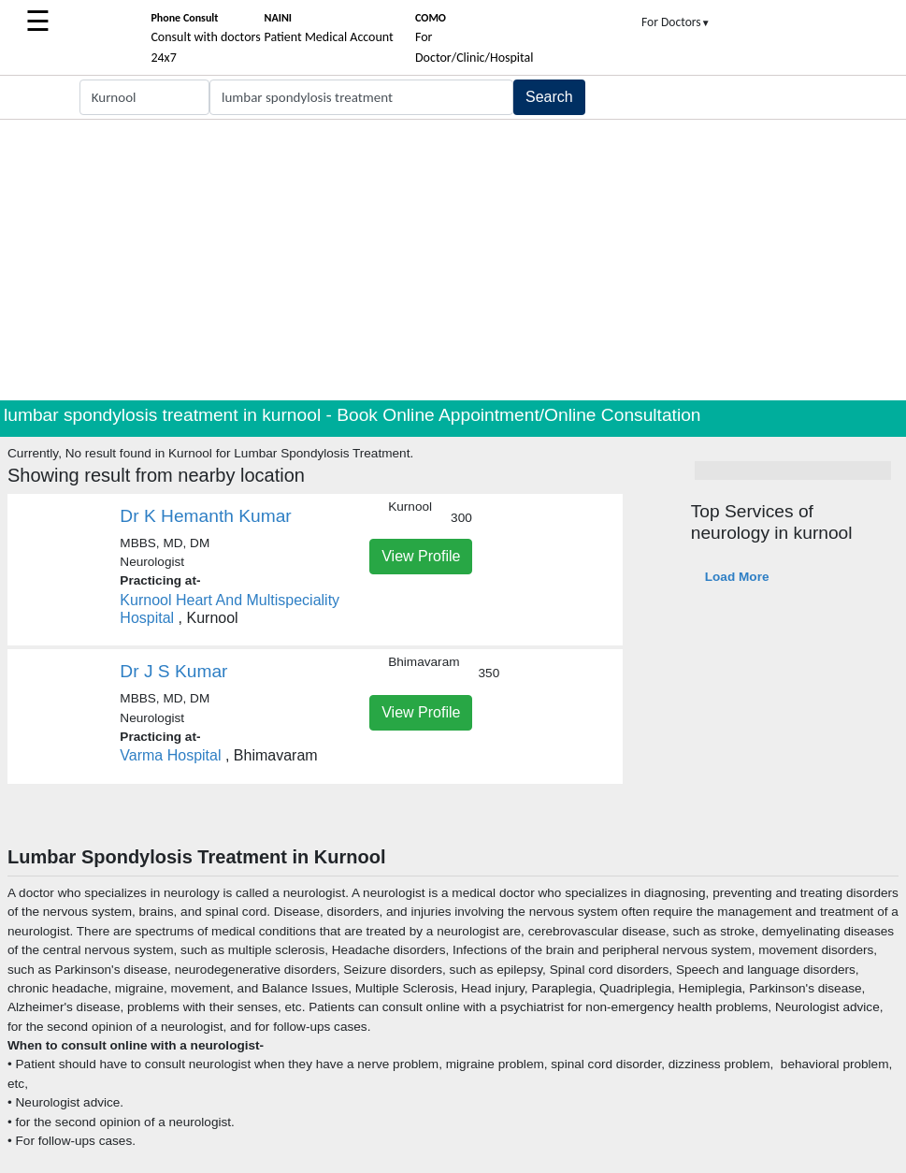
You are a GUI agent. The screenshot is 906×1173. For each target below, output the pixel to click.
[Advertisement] (453, 260)
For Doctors (676, 22)
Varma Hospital (172, 755)
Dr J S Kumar (173, 671)
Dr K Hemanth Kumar (205, 516)
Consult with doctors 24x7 (205, 38)
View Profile (420, 556)
